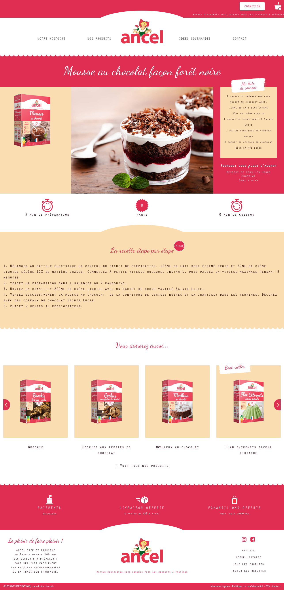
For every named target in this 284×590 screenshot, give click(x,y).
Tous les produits (248, 564)
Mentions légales (220, 586)
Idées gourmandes (195, 39)
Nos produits (99, 39)
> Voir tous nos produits (142, 466)
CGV (267, 586)
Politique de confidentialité (247, 586)
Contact (240, 39)
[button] (277, 404)
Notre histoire (51, 39)
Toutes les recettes (248, 571)
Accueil (248, 550)
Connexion (252, 6)
